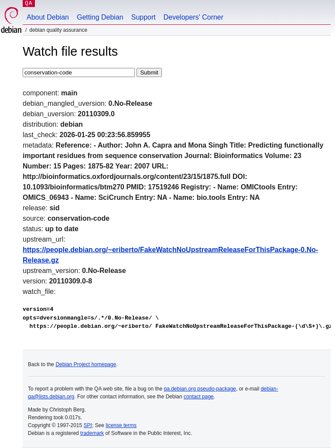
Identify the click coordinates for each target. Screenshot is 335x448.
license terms (121, 425)
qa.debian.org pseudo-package (200, 389)
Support (143, 17)
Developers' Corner (193, 17)
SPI (88, 425)
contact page (199, 397)
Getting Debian (100, 17)
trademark (92, 433)
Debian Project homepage (85, 364)
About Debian (48, 17)
